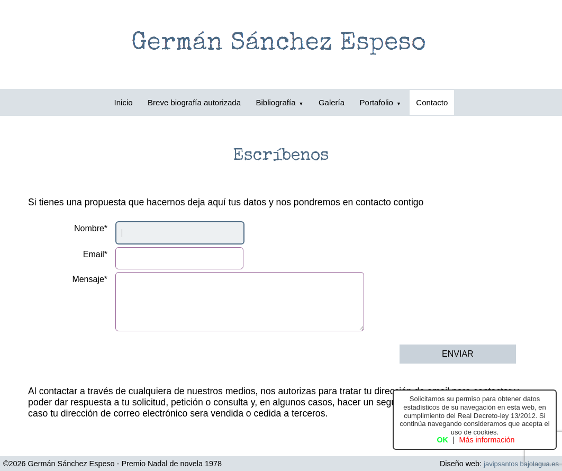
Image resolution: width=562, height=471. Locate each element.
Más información (487, 440)
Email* (95, 254)
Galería (332, 102)
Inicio (123, 102)
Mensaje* (89, 279)
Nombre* (90, 228)
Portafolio (380, 102)
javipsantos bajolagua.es (521, 464)
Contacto (432, 102)
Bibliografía (280, 102)
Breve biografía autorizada (194, 102)
